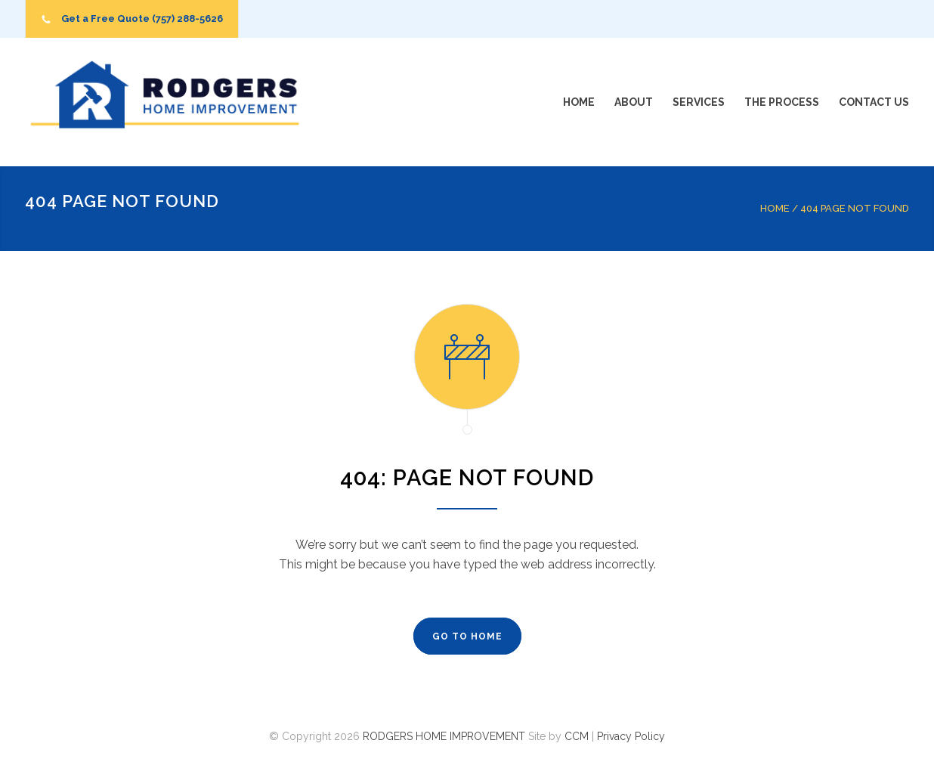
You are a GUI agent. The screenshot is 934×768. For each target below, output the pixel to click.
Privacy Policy (631, 736)
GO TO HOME (467, 636)
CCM (576, 736)
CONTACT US (874, 102)
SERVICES (699, 102)
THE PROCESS (781, 102)
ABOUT (633, 102)
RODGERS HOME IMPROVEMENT (444, 736)
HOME (579, 102)
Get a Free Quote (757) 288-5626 (142, 18)
